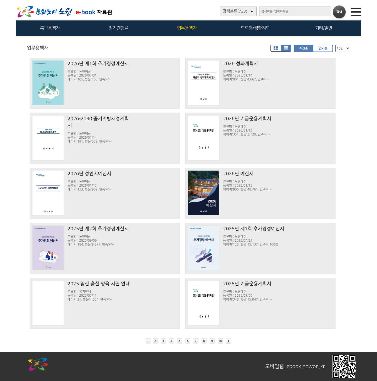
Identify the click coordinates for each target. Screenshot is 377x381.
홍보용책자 (50, 28)
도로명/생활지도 (255, 28)
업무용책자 (187, 28)
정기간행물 (118, 28)
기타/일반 (323, 28)
